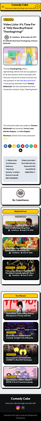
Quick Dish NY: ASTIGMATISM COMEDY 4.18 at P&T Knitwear (19, 359)
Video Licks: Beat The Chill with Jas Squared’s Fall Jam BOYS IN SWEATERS (28, 166)
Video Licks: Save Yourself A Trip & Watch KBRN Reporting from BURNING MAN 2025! (19, 228)
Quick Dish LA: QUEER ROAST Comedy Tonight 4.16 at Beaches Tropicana (20, 338)
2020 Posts (11, 310)
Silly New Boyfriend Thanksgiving (18, 41)
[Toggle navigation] (2, 7)
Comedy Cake (20, 4)
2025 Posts (10, 222)
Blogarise (31, 415)
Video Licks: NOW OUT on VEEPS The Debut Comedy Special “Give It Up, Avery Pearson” (20, 273)
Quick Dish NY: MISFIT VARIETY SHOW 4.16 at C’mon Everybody (19, 381)
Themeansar (20, 418)
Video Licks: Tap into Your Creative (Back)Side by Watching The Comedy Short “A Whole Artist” (20, 250)
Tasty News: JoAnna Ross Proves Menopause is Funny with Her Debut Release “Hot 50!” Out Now (20, 315)
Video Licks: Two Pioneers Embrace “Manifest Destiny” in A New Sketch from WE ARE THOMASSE (13, 169)
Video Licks (8, 19)
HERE (5, 139)
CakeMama (16, 37)
